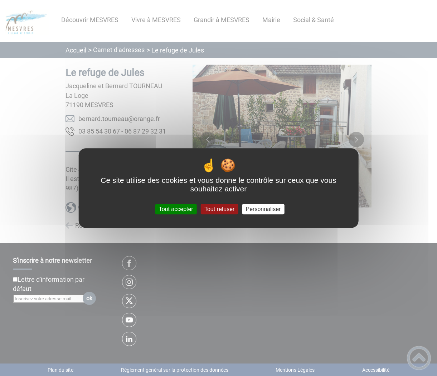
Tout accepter (176, 209)
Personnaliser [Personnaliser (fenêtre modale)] (263, 209)
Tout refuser (219, 209)
